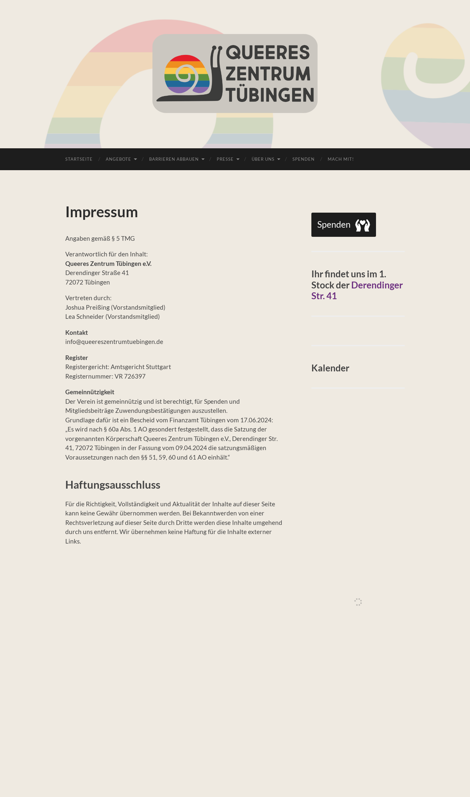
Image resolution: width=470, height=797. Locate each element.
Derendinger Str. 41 (357, 290)
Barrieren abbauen (174, 159)
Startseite (79, 159)
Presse (225, 159)
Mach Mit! (341, 159)
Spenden (303, 159)
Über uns (263, 159)
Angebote (118, 159)
